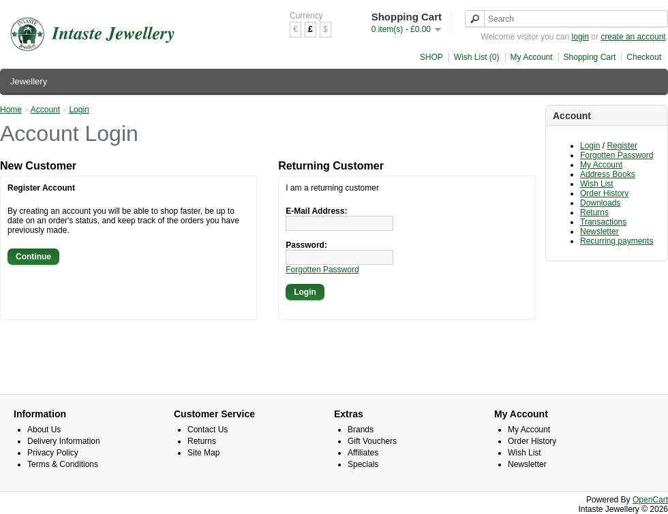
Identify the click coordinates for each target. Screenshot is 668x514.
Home (11, 109)
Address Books (607, 174)
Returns (594, 212)
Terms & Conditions (62, 464)
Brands (361, 429)
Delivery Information (63, 441)
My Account (532, 57)
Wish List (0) (477, 57)
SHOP (431, 57)
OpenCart (650, 499)
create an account (633, 37)
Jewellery (28, 81)
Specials (363, 464)
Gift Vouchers (372, 441)
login (580, 37)
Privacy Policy (52, 452)
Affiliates (363, 452)
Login (590, 145)
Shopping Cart (590, 57)
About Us (44, 429)
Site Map (203, 452)
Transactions (603, 222)
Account (45, 109)
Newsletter (599, 231)
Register (622, 145)
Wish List (596, 184)
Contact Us (207, 429)
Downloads (600, 203)
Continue (33, 256)
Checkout (643, 57)
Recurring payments (616, 241)
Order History (604, 193)
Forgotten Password (616, 155)
